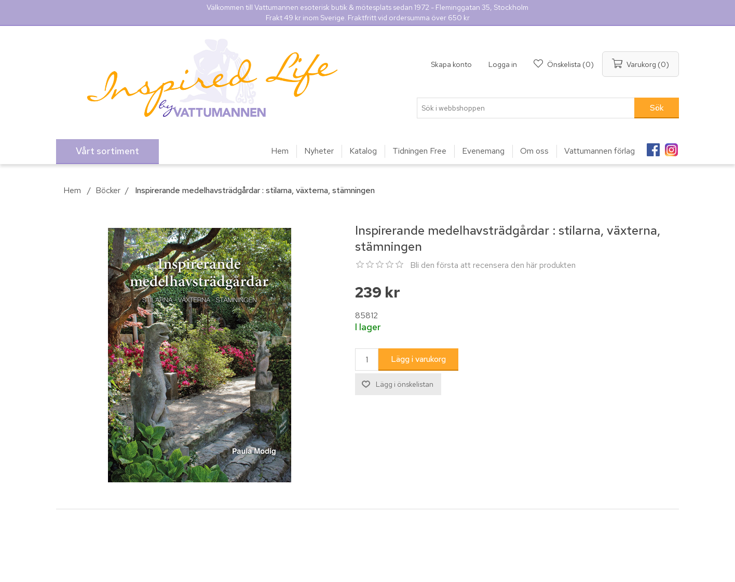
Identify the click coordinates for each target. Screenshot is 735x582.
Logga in (502, 64)
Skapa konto (451, 64)
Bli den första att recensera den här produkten (493, 265)
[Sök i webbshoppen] (526, 108)
